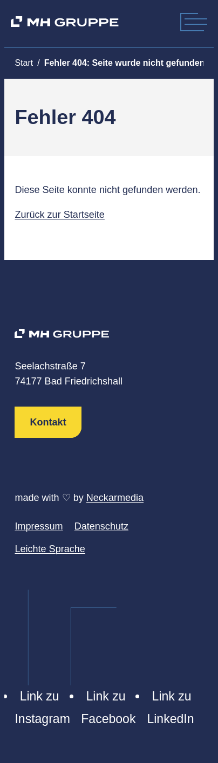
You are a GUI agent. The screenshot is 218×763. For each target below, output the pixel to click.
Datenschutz (101, 526)
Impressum (39, 526)
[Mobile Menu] (196, 21)
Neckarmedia (115, 497)
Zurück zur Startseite (59, 214)
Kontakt (48, 422)
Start (24, 62)
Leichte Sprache (50, 549)
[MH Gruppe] (64, 21)
